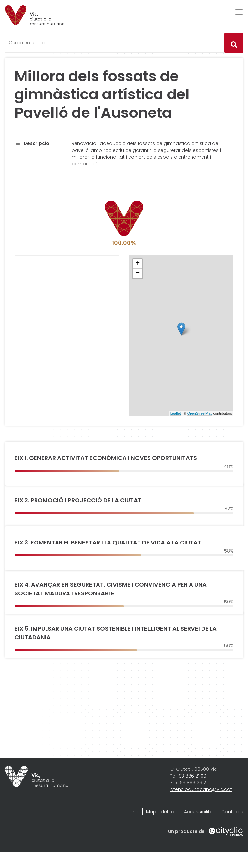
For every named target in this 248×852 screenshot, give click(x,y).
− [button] (138, 273)
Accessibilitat (199, 811)
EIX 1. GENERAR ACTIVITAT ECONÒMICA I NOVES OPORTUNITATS (106, 458)
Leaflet (175, 413)
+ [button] (138, 264)
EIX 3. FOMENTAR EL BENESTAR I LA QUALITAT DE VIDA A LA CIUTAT (108, 542)
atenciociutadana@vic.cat (201, 789)
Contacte (232, 811)
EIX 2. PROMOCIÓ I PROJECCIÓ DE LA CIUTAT (78, 500)
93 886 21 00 (192, 776)
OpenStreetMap (199, 413)
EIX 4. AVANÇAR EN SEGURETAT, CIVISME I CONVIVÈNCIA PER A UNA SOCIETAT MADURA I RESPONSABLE (111, 589)
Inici (134, 811)
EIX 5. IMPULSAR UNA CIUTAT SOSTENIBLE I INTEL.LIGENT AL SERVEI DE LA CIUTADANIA (116, 632)
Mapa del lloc (161, 811)
